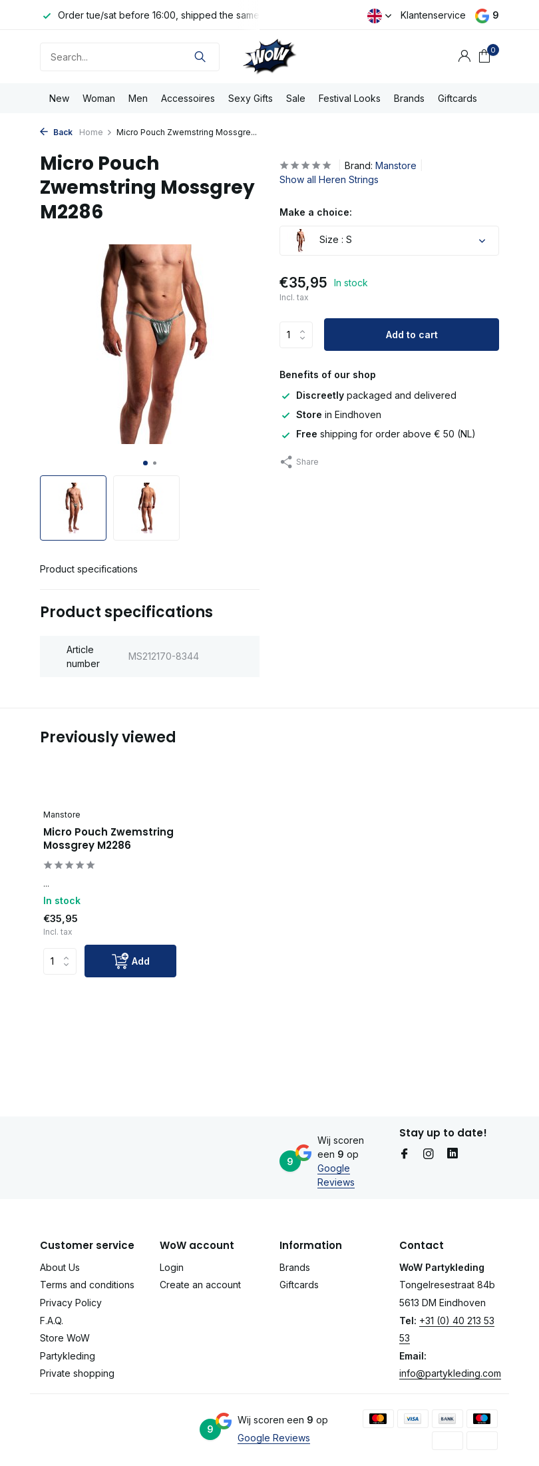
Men (138, 98)
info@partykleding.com (450, 1373)
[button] (145, 463)
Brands (409, 98)
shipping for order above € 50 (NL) (377, 433)
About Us (60, 1267)
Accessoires (188, 98)
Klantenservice (433, 15)
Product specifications (89, 569)
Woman (99, 98)
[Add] (130, 961)
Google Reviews (274, 1437)
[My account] (464, 56)
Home (95, 132)
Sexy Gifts (250, 98)
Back (56, 132)
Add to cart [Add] (412, 334)
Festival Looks (350, 98)
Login (172, 1267)
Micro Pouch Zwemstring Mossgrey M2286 (108, 839)
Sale (295, 98)
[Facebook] (404, 1154)
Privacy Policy (71, 1302)
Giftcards (457, 98)
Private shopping (77, 1373)
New (59, 98)
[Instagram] (428, 1154)
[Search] (130, 57)
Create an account (200, 1284)
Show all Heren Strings (329, 179)
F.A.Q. (51, 1320)
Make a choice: (315, 212)
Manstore (396, 165)
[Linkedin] (452, 1154)
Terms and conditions (87, 1284)
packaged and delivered (367, 395)
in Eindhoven (330, 414)
